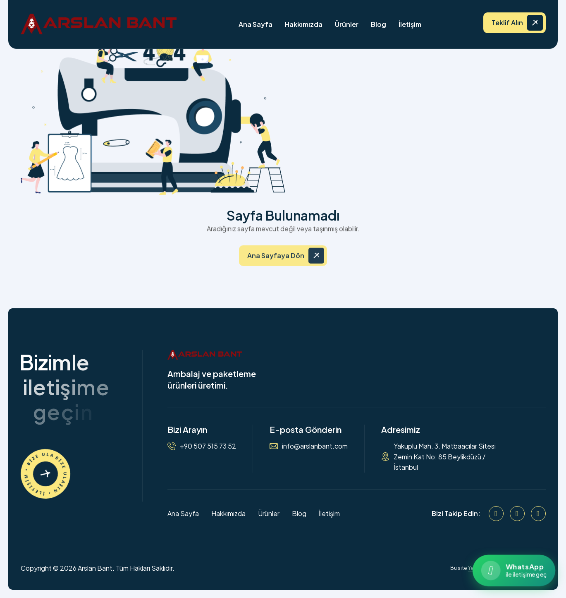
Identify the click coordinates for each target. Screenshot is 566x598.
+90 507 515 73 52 (208, 446)
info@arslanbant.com (315, 446)
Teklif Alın (507, 22)
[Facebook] (496, 513)
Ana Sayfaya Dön (275, 260)
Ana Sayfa (255, 24)
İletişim (410, 24)
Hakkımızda (303, 24)
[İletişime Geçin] (45, 474)
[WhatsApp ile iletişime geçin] (513, 570)
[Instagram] (517, 513)
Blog (378, 24)
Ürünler (346, 24)
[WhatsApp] (538, 513)
